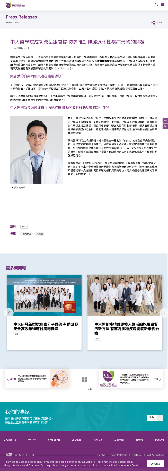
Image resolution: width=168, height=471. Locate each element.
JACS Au (61, 68)
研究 (24, 226)
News (17, 22)
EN (165, 121)
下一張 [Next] (163, 313)
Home (9, 22)
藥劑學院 (27, 233)
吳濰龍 (40, 233)
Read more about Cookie (125, 464)
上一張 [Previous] (6, 313)
